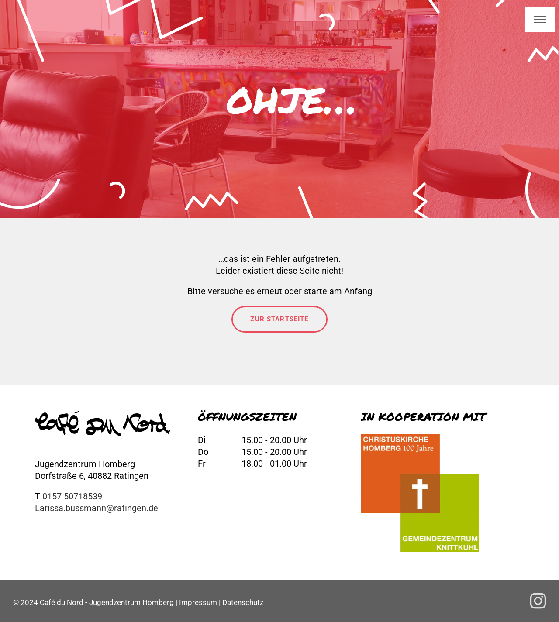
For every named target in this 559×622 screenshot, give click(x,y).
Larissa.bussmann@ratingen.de (96, 508)
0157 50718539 (72, 496)
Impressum (198, 602)
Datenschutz (242, 602)
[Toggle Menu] (540, 19)
